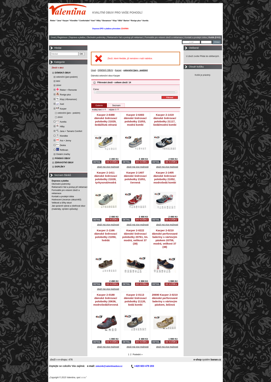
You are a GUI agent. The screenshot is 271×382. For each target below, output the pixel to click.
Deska (61, 145)
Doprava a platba (77, 37)
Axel (60, 104)
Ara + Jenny (63, 140)
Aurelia (61, 122)
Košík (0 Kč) (215, 37)
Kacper (61, 109)
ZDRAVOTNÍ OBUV (64, 162)
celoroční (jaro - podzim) (69, 113)
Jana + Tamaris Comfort (69, 131)
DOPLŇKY (60, 167)
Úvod (53, 37)
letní (58, 81)
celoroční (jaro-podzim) (67, 77)
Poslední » (138, 354)
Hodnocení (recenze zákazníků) (66, 199)
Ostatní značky (63, 154)
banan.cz (216, 359)
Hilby (60, 126)
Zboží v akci (58, 67)
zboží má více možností (108, 167)
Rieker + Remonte (66, 90)
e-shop (198, 359)
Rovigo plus (63, 94)
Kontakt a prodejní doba (196, 37)
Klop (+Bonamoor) (66, 99)
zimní (58, 85)
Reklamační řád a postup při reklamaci (125, 37)
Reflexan (62, 150)
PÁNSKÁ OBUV (62, 158)
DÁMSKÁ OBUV (63, 73)
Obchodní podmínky (96, 37)
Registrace (62, 37)
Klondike (62, 136)
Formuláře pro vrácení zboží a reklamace (164, 37)
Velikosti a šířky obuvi (62, 203)
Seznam (116, 105)
